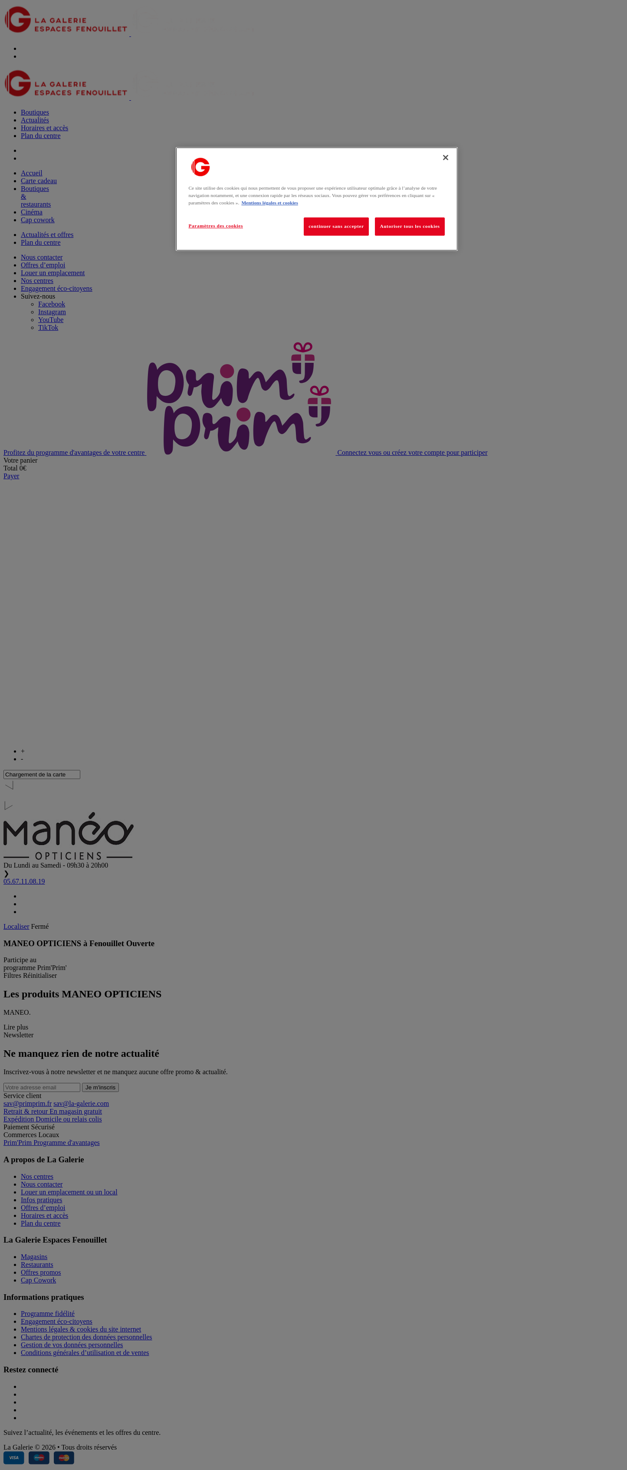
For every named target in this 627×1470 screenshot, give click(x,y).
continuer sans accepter (336, 226)
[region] (317, 199)
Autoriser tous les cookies (410, 226)
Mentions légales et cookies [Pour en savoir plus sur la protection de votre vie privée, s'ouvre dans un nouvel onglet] (269, 202)
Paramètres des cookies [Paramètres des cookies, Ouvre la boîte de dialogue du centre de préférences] (216, 225)
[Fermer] (445, 157)
